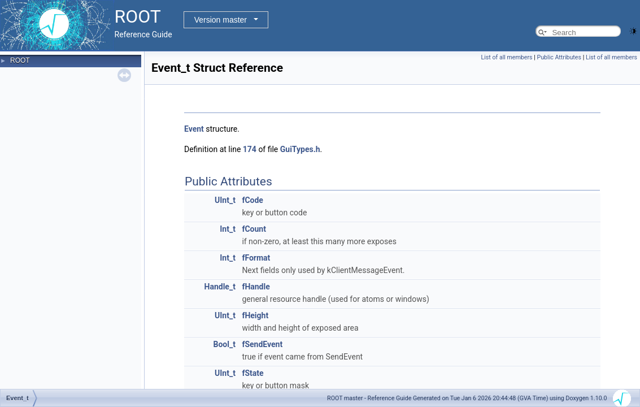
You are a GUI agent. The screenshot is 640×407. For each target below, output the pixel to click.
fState (252, 373)
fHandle (255, 286)
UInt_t (225, 200)
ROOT (20, 60)
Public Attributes (559, 57)
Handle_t (220, 286)
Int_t (228, 228)
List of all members (507, 57)
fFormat (256, 257)
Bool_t (224, 344)
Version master (220, 19)
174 (249, 149)
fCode (252, 200)
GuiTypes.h (300, 149)
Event (194, 128)
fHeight (255, 315)
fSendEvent (262, 344)
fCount (254, 228)
